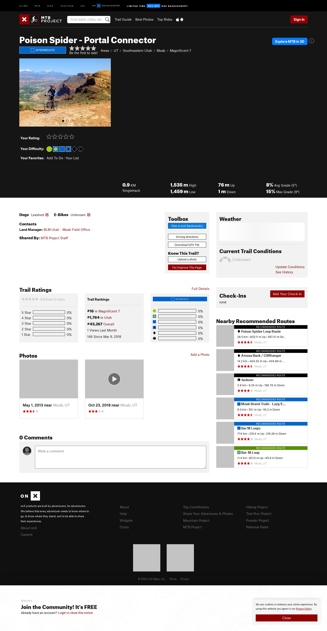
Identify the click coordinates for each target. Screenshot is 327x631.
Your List (72, 158)
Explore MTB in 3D (289, 41)
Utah (108, 317)
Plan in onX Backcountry (187, 226)
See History (284, 272)
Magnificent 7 (180, 50)
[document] (286, 611)
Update (290, 267)
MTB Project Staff (54, 238)
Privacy (185, 578)
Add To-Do (55, 158)
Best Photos (144, 19)
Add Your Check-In (287, 294)
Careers (26, 534)
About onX (29, 528)
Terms (173, 578)
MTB (37, 5)
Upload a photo (187, 259)
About (124, 507)
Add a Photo (200, 354)
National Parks (257, 527)
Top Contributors (196, 507)
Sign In (299, 19)
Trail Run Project (258, 513)
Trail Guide (123, 19)
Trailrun (67, 5)
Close (286, 618)
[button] (23, 92)
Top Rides (164, 19)
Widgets (126, 520)
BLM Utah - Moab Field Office (67, 229)
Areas (105, 50)
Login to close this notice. (76, 613)
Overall (108, 324)
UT (116, 50)
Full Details (200, 289)
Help (123, 513)
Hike (50, 5)
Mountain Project (196, 520)
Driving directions (187, 237)
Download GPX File (187, 245)
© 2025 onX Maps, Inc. (152, 578)
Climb (23, 5)
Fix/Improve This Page (187, 267)
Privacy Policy (304, 608)
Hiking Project (257, 507)
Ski (83, 5)
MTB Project (192, 527)
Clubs (124, 527)
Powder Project (257, 520)
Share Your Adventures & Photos (208, 513)
